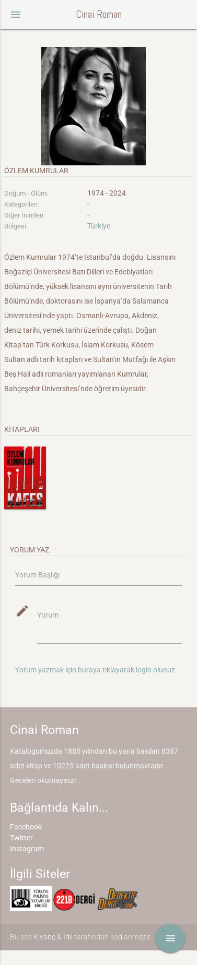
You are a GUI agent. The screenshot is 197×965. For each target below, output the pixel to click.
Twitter (21, 838)
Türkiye (98, 226)
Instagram (27, 849)
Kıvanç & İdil (53, 937)
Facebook (26, 827)
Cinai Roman (99, 14)
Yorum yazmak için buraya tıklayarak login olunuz (95, 670)
